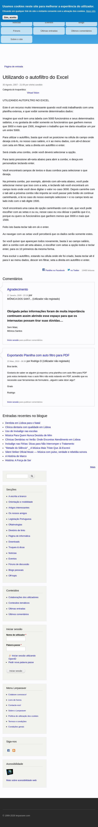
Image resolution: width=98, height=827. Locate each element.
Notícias (17, 22)
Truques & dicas (17, 547)
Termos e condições (17, 721)
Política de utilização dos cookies (23, 716)
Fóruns (16, 31)
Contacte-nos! (14, 705)
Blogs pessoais (16, 570)
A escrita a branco (17, 496)
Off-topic (13, 575)
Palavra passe (13, 645)
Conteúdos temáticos (19, 603)
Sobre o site (17, 39)
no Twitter (73, 269)
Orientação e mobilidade (21, 502)
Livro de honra (14, 700)
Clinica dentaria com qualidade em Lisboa (28, 427)
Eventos (49, 22)
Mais (92, 467)
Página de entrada (13, 66)
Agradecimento (17, 289)
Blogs (81, 22)
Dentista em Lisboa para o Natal (22, 423)
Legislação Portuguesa (20, 519)
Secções (11, 489)
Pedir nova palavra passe (21, 662)
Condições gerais (16, 726)
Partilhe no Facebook (53, 269)
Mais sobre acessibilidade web (21, 780)
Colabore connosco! (17, 694)
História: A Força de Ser (18, 460)
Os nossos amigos (18, 513)
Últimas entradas (49, 31)
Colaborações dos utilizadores (23, 597)
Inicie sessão (13, 340)
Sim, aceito (10, 15)
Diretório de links (17, 530)
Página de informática (19, 536)
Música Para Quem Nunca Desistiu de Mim (28, 435)
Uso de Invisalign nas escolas (21, 431)
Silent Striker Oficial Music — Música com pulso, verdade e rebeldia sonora (46, 452)
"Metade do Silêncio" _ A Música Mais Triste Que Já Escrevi (37, 448)
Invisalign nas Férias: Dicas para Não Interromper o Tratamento (39, 443)
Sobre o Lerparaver (17, 710)
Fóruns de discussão (19, 564)
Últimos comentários (81, 31)
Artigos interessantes (19, 507)
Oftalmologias (15, 524)
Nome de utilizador (16, 635)
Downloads (14, 541)
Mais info (90, 9)
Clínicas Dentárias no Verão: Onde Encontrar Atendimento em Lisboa (42, 439)
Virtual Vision (33, 93)
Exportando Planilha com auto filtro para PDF (38, 355)
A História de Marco (16, 456)
